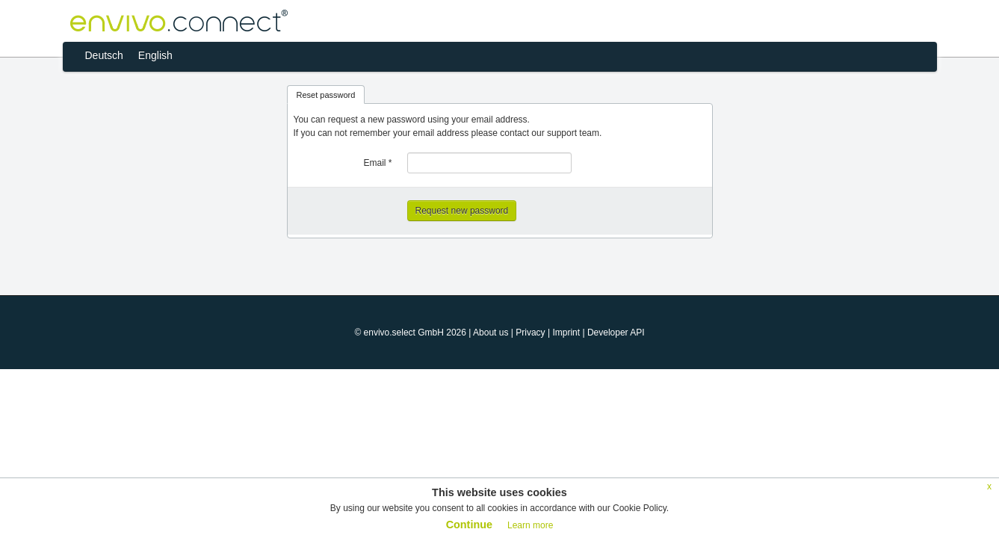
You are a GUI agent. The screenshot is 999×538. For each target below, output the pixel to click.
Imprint (566, 332)
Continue (469, 525)
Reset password (326, 94)
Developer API (616, 332)
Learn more (530, 525)
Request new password (462, 210)
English (155, 55)
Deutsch (104, 55)
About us (490, 332)
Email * (377, 163)
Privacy (530, 332)
